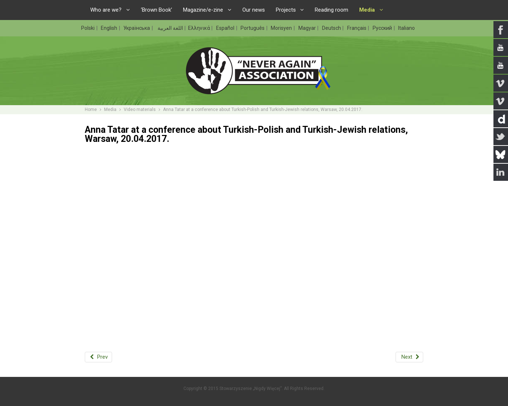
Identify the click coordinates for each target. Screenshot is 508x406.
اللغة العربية (169, 28)
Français (357, 28)
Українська (137, 28)
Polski (88, 28)
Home (91, 109)
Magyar (307, 28)
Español (225, 28)
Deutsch (332, 28)
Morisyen (282, 28)
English (109, 28)
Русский (383, 28)
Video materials (140, 109)
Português (253, 28)
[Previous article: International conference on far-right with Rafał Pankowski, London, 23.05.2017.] (98, 357)
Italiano (406, 28)
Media (110, 109)
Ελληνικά (199, 28)
